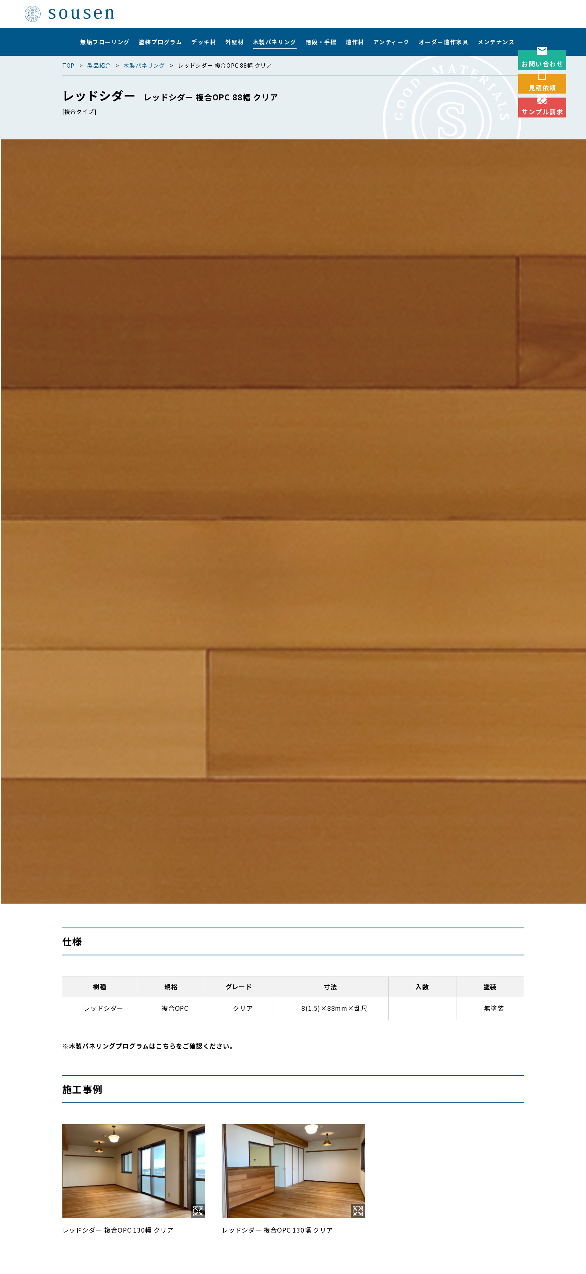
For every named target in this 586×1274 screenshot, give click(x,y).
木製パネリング (275, 42)
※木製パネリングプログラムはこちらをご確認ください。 (149, 1046)
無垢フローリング (105, 42)
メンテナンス (496, 42)
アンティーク (391, 42)
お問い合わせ (542, 78)
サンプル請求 (542, 181)
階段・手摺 (320, 42)
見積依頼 (542, 129)
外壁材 (234, 42)
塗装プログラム (160, 42)
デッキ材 (203, 42)
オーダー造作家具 (444, 42)
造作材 (355, 42)
